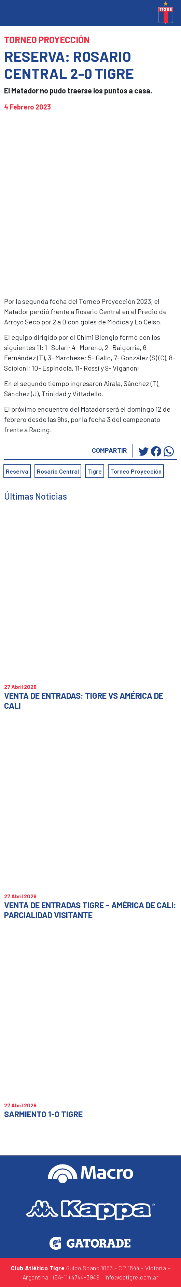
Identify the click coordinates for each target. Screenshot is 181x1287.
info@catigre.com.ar (132, 1277)
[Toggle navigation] (7, 13)
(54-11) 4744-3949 (76, 1277)
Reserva (17, 471)
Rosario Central (58, 471)
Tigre (94, 471)
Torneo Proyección (136, 471)
